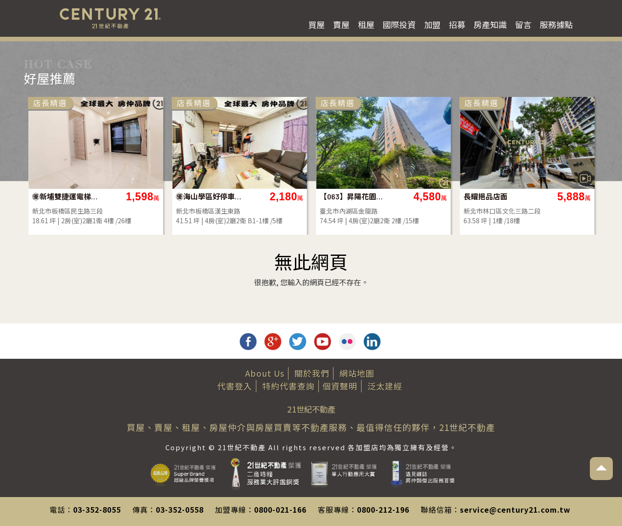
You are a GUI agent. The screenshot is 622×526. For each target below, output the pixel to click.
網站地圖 (356, 373)
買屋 (316, 24)
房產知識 (490, 24)
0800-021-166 (280, 509)
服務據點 (556, 24)
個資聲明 (339, 386)
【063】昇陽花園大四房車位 (433, 196)
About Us (264, 373)
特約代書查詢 (288, 386)
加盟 (432, 24)
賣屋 (341, 24)
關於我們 (311, 373)
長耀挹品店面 (565, 196)
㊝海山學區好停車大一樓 (289, 196)
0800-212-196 (383, 509)
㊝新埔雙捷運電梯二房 (145, 196)
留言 (523, 24)
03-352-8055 (97, 509)
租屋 (366, 24)
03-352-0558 (180, 509)
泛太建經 (385, 386)
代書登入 (234, 386)
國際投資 (399, 24)
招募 (457, 24)
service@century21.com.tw (515, 509)
